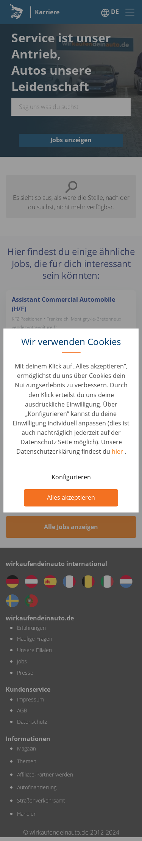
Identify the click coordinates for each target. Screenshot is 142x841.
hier (118, 451)
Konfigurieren (71, 477)
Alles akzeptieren (71, 497)
